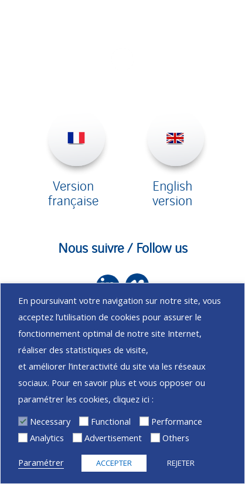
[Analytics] (23, 437)
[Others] (155, 437)
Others (175, 438)
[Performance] (144, 421)
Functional (111, 421)
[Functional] (84, 421)
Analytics (47, 438)
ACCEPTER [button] (114, 463)
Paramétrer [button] (41, 462)
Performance (176, 421)
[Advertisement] (77, 437)
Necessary (50, 421)
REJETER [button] (181, 463)
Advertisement (113, 438)
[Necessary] (23, 421)
